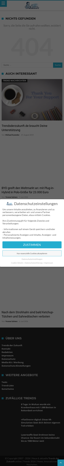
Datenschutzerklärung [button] (34, 263)
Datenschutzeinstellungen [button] (32, 259)
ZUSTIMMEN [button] (32, 245)
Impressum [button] (48, 263)
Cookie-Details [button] (17, 263)
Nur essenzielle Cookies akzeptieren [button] (32, 253)
